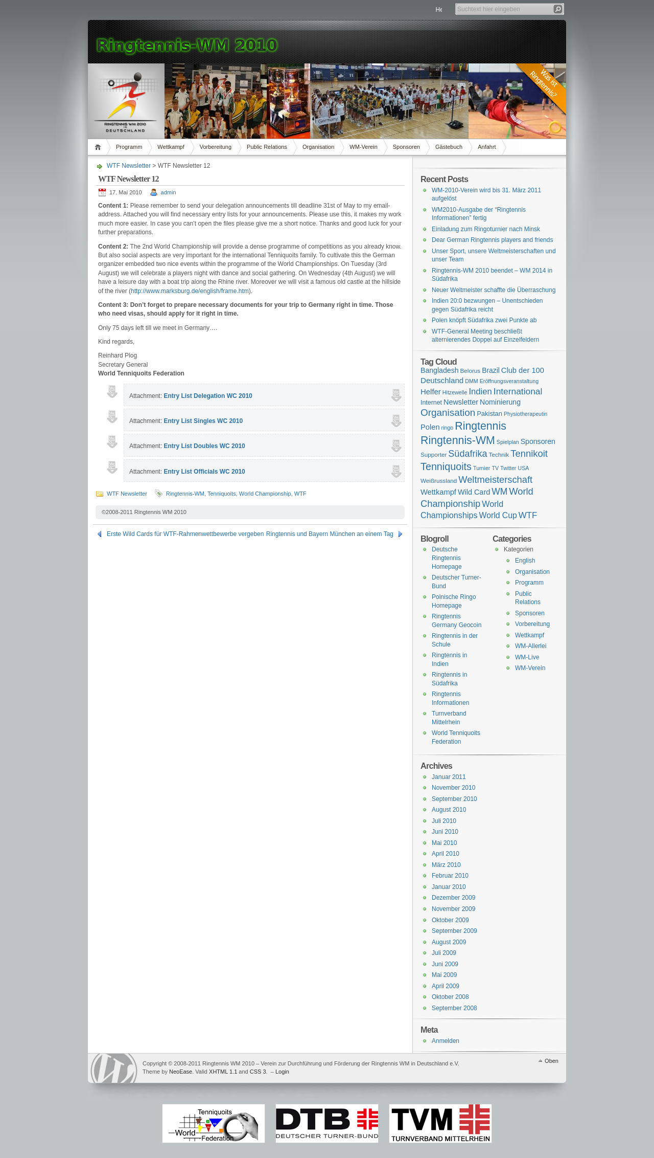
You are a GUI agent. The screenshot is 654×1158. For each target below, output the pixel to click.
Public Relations (267, 147)
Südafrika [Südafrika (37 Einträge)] (467, 454)
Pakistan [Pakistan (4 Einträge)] (489, 413)
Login (282, 1071)
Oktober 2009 (450, 920)
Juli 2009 (444, 952)
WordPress (113, 1068)
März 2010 (446, 864)
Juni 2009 (445, 964)
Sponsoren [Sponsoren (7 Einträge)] (538, 441)
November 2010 (453, 787)
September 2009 (454, 930)
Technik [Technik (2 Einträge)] (499, 454)
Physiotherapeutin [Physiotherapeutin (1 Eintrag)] (525, 414)
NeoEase (180, 1071)
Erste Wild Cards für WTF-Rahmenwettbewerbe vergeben (185, 534)
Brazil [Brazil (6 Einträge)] (491, 370)
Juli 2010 (444, 821)
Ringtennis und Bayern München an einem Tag (329, 534)
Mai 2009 (444, 974)
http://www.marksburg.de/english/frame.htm (190, 291)
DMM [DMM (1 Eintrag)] (471, 381)
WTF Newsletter (129, 165)
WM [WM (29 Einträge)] (499, 491)
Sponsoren (406, 147)
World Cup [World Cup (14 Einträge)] (498, 515)
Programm (129, 147)
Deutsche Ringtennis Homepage (447, 558)
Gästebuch (448, 147)
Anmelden (445, 1040)
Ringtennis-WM (185, 494)
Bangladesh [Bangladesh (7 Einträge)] (440, 370)
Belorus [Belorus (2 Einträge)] (470, 370)
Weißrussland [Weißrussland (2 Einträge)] (439, 480)
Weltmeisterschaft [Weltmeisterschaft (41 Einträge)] (495, 479)
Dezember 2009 (453, 897)
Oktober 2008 (450, 996)
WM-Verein (363, 147)
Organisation (318, 147)
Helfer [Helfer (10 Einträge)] (431, 391)
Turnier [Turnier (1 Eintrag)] (481, 468)
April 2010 (445, 853)
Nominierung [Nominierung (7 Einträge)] (500, 402)
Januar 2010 (449, 886)
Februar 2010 (450, 875)
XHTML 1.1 (223, 1071)
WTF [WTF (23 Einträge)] (528, 515)
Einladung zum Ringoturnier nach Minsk (486, 229)
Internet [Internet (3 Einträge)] (431, 402)
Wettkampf (170, 147)
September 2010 (454, 799)
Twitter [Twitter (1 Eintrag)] (508, 468)
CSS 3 (258, 1071)
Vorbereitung (215, 147)
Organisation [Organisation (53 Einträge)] (448, 412)
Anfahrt (487, 147)
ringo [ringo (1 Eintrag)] (447, 428)
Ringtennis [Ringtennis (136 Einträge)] (480, 426)
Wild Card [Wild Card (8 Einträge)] (474, 492)
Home (99, 147)
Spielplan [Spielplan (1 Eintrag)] (508, 442)
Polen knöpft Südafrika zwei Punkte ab (484, 320)
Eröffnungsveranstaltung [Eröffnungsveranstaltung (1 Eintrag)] (509, 381)
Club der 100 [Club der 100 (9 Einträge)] (522, 370)
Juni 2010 (445, 831)
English (525, 560)
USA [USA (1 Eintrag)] (523, 468)
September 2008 (454, 1008)
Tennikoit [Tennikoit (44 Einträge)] (529, 453)
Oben (551, 1061)
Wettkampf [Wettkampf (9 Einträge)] (438, 492)
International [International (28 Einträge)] (518, 391)
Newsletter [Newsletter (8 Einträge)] (460, 402)
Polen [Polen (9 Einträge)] (430, 427)
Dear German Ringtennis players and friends (492, 239)
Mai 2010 (444, 843)
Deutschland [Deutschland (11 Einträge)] (442, 380)
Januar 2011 (449, 777)
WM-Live (527, 657)
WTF (300, 494)
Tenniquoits (221, 494)
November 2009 (453, 908)
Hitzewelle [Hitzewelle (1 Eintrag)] (455, 392)
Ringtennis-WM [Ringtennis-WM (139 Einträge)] (458, 440)
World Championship (265, 494)
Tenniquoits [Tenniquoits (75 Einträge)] (446, 466)
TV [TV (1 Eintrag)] (495, 468)
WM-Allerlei (530, 646)
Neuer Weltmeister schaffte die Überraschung (493, 290)
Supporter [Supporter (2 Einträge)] (434, 454)
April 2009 (445, 986)
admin (168, 192)
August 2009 (449, 942)
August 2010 (449, 809)
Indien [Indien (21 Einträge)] (480, 391)
